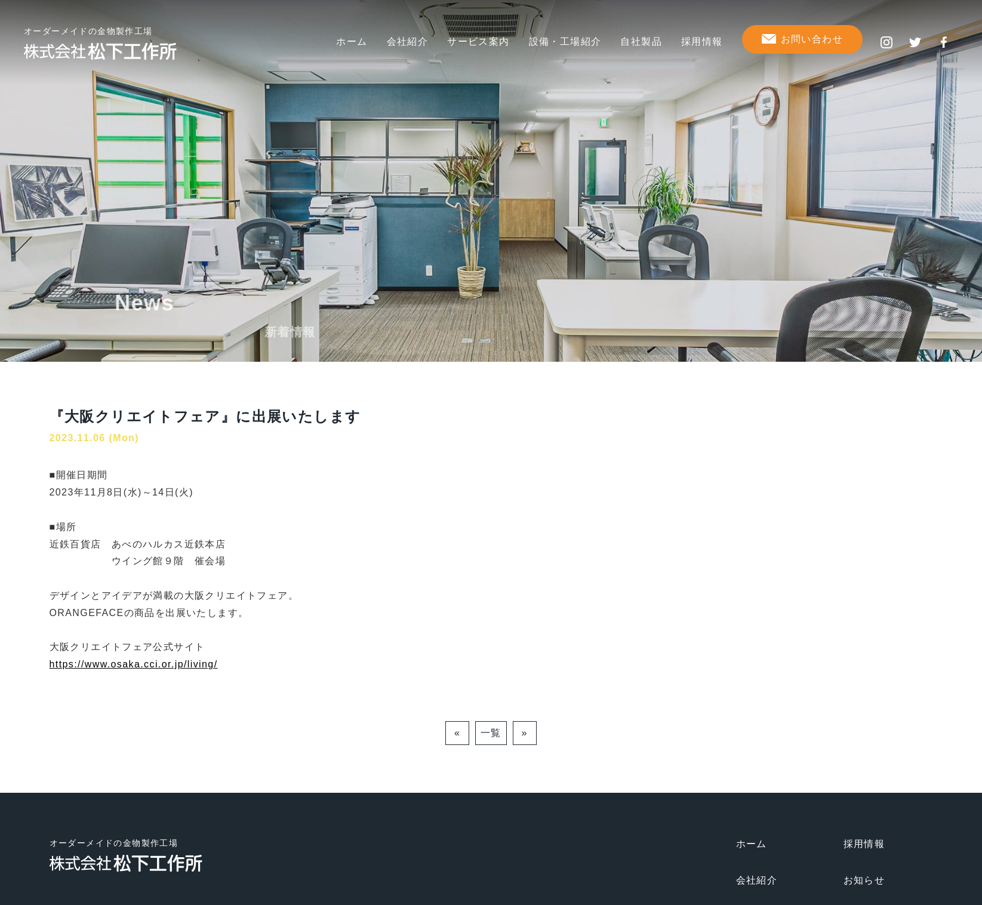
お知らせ (864, 880)
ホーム (351, 41)
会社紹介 (408, 41)
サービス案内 (478, 41)
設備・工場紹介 (565, 41)
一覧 (491, 733)
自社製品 (641, 41)
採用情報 (702, 41)
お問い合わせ (812, 39)
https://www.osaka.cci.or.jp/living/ (134, 664)
